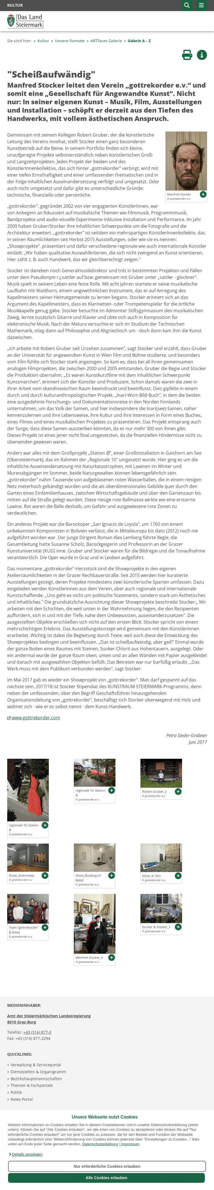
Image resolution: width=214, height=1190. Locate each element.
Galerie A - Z (137, 40)
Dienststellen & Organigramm (38, 1071)
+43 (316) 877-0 (37, 1032)
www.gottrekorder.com (36, 718)
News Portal (22, 1099)
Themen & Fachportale (32, 1085)
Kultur (41, 40)
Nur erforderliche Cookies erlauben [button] (107, 1166)
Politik (16, 1092)
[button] (25, 1154)
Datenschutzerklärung (100, 1144)
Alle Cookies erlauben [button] (106, 1178)
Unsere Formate (68, 40)
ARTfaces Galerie (104, 40)
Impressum (130, 1144)
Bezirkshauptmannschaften (36, 1078)
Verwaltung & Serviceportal (36, 1064)
